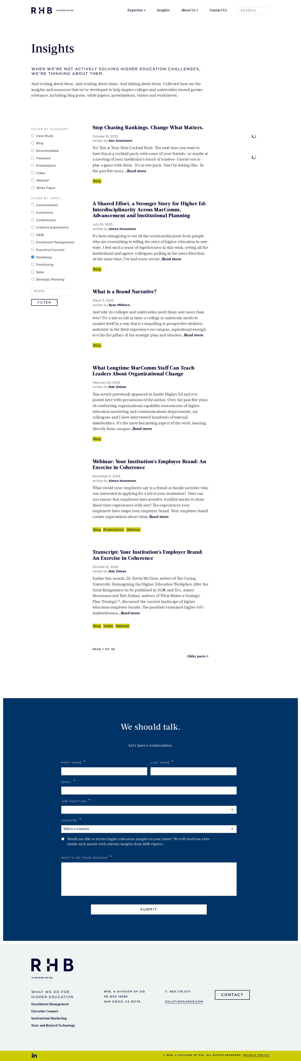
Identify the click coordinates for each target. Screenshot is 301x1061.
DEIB (40, 235)
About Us (188, 10)
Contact (232, 995)
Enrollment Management (55, 242)
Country (71, 820)
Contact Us (218, 10)
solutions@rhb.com (184, 1001)
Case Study (45, 136)
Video (40, 173)
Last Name (162, 762)
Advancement (47, 205)
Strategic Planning (50, 279)
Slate (40, 272)
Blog (39, 143)
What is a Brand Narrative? (125, 291)
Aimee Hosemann (122, 229)
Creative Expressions (52, 227)
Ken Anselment (121, 140)
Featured (43, 158)
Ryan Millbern (119, 305)
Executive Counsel (50, 249)
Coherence (44, 212)
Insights (163, 10)
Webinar (42, 180)
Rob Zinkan (117, 387)
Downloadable (47, 150)
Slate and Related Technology (53, 1025)
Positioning (45, 264)
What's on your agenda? (86, 857)
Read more (136, 171)
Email (68, 781)
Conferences (46, 220)
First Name (73, 762)
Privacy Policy (256, 1055)
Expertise (135, 10)
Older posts (196, 656)
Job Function (76, 800)
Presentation (46, 165)
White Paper (45, 188)
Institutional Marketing (49, 1018)
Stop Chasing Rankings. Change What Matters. (148, 127)
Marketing (44, 257)
